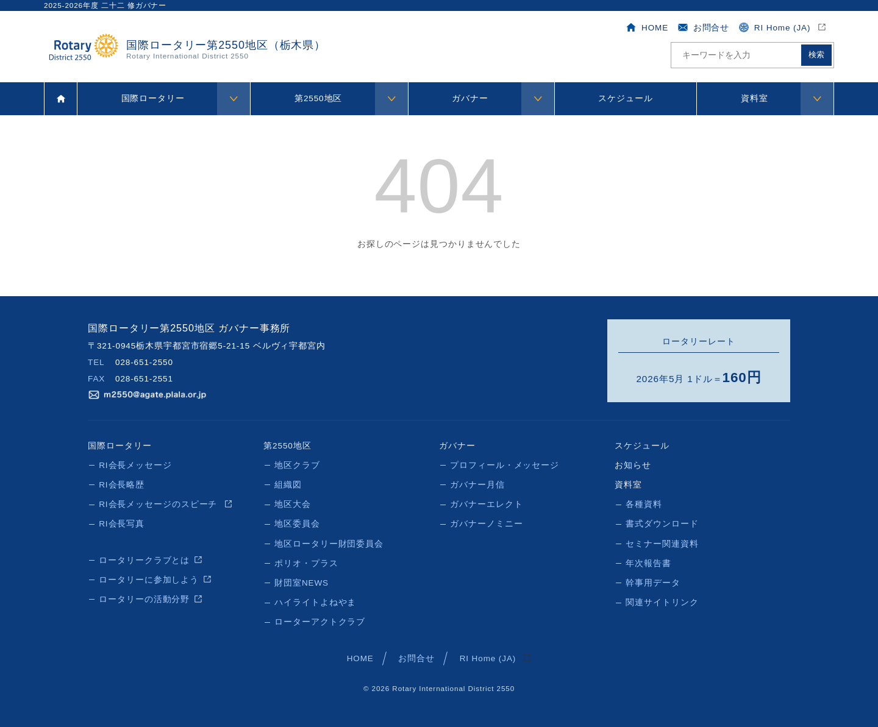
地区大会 (292, 503)
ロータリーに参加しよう (149, 578)
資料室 (754, 98)
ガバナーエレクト (486, 503)
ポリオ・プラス (306, 562)
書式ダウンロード (662, 523)
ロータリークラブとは (144, 559)
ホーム (61, 98)
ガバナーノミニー (486, 523)
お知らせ (633, 464)
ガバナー (470, 98)
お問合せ (703, 27)
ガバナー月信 (477, 484)
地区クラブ (297, 464)
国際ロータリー (153, 98)
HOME (646, 27)
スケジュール (625, 98)
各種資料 (644, 503)
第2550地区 (318, 98)
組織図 (288, 484)
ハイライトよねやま (315, 601)
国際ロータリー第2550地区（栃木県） (226, 49)
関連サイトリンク (662, 601)
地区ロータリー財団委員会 (329, 542)
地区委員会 (297, 523)
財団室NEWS (301, 581)
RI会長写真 (122, 523)
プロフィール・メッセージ (504, 464)
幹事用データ (653, 581)
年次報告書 (648, 562)
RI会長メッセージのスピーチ (159, 503)
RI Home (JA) (775, 27)
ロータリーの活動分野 (144, 598)
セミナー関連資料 (662, 542)
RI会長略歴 (122, 484)
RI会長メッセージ (135, 464)
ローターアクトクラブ (319, 620)
